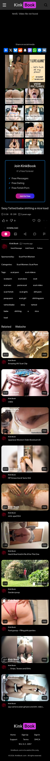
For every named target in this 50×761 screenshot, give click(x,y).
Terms (26, 739)
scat (35, 278)
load (6, 317)
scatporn (8, 278)
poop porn (8, 298)
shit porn (37, 291)
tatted (34, 304)
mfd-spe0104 (14, 516)
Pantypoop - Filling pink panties (21, 630)
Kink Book (13, 243)
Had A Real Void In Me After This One (23, 554)
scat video (38, 285)
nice (37, 311)
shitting (18, 311)
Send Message (16, 248)
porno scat (22, 285)
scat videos (30, 272)
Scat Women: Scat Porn (27, 264)
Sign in (37, 734)
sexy (23, 304)
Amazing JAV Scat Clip (17, 363)
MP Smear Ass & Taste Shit (19, 478)
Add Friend (29, 248)
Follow (40, 248)
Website (20, 326)
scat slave (22, 278)
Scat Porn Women (27, 256)
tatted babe (9, 304)
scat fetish (8, 291)
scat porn (15, 272)
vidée (10, 401)
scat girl (22, 298)
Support (13, 739)
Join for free (25, 196)
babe (6, 311)
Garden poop (14, 592)
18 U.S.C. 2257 (25, 744)
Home (13, 734)
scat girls (23, 291)
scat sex (7, 285)
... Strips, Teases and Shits (19, 668)
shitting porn (38, 298)
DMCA (37, 739)
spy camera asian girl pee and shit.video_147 (26, 706)
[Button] (5, 234)
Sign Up (25, 734)
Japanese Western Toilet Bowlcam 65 (24, 439)
